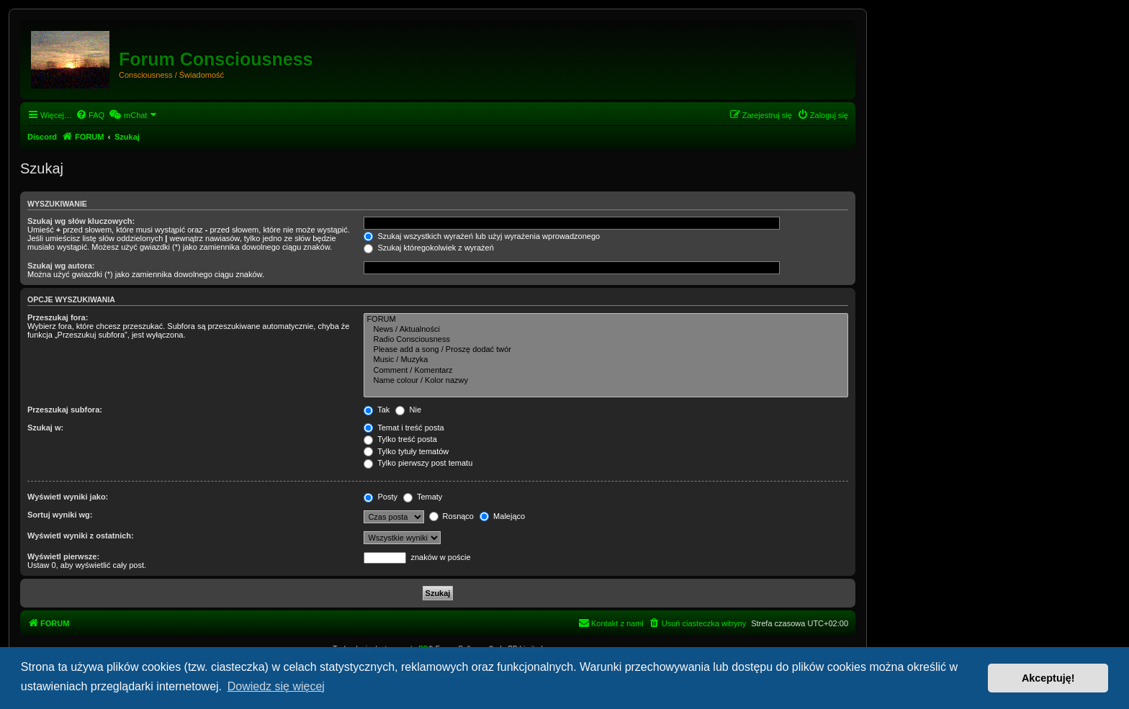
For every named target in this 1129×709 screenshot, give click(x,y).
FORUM (606, 320)
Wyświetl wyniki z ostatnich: (80, 535)
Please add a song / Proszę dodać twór (606, 350)
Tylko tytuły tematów (406, 451)
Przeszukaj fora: (57, 317)
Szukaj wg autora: (61, 265)
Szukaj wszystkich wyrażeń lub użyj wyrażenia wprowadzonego (482, 236)
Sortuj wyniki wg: (59, 514)
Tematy (422, 496)
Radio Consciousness (606, 340)
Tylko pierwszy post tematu (418, 463)
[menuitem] (90, 115)
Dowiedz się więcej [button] (276, 686)
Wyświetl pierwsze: (63, 556)
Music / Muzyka (606, 360)
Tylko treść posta (400, 439)
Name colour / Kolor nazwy (606, 381)
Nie (408, 409)
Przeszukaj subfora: (64, 409)
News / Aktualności (606, 330)
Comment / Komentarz (606, 371)
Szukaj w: (45, 427)
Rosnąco (451, 516)
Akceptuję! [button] (1048, 678)
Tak (377, 409)
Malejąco (502, 516)
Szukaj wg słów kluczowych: (81, 221)
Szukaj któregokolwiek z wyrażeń (428, 247)
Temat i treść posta (404, 427)
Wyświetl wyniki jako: (67, 496)
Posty (380, 496)
